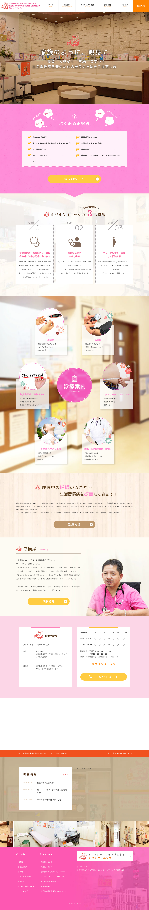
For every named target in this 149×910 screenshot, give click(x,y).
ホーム (50, 5)
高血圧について (46, 867)
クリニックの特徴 (87, 5)
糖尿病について (46, 862)
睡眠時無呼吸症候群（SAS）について (55, 891)
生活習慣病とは (46, 886)
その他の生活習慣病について (51, 881)
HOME (20, 862)
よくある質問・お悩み (26, 886)
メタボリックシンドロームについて (54, 877)
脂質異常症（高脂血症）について (53, 872)
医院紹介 (67, 5)
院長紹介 (21, 872)
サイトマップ (23, 891)
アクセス (124, 5)
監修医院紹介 (23, 867)
